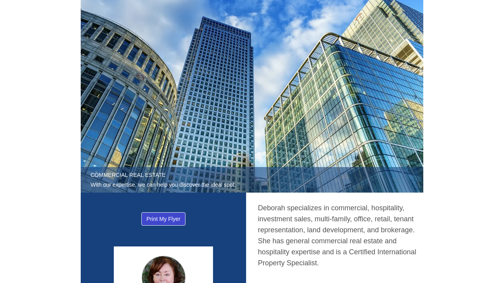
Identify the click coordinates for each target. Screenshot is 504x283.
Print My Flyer (163, 219)
